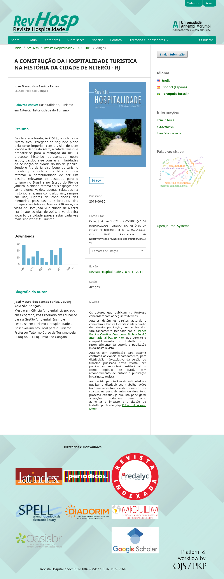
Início (17, 48)
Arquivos (32, 48)
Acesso (209, 3)
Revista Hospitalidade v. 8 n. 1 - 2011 (67, 48)
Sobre (15, 40)
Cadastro (193, 3)
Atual (34, 40)
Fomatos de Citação (105, 251)
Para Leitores (165, 120)
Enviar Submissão (172, 54)
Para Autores (165, 126)
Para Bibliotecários (169, 133)
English (166, 80)
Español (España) (174, 87)
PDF (98, 180)
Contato (116, 40)
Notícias (97, 40)
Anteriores (52, 40)
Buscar (206, 40)
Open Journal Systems (173, 226)
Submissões (75, 40)
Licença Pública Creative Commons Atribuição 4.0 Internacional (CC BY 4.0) (117, 334)
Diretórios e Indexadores (147, 40)
